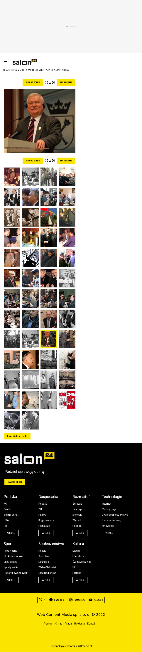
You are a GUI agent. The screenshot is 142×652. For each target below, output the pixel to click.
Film (74, 567)
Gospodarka (48, 497)
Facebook (57, 599)
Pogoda (77, 525)
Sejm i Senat (11, 514)
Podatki (42, 503)
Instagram (77, 599)
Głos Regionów (47, 572)
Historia (76, 572)
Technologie (112, 497)
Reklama (79, 623)
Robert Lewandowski (16, 572)
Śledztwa (43, 556)
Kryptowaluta (46, 520)
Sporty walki (11, 567)
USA (6, 520)
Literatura (78, 556)
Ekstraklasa (10, 561)
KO (5, 503)
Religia (42, 550)
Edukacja (43, 561)
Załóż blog (15, 482)
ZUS (40, 509)
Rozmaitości (82, 497)
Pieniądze (44, 525)
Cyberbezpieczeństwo (115, 514)
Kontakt (91, 623)
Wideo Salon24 (47, 567)
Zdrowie (77, 503)
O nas (58, 623)
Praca (68, 623)
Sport (8, 544)
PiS (6, 525)
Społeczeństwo (51, 544)
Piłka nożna (10, 550)
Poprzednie (33, 82)
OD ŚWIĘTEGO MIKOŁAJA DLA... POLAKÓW (45, 70)
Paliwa (42, 514)
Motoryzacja (109, 509)
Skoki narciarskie (13, 556)
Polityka (10, 497)
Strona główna (11, 70)
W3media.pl (85, 646)
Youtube (96, 599)
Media (76, 550)
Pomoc (48, 623)
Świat (7, 509)
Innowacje (108, 525)
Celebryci (77, 509)
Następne (66, 82)
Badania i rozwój (111, 520)
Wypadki (77, 520)
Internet (106, 503)
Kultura (78, 544)
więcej (11, 533)
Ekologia (77, 514)
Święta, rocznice (81, 561)
